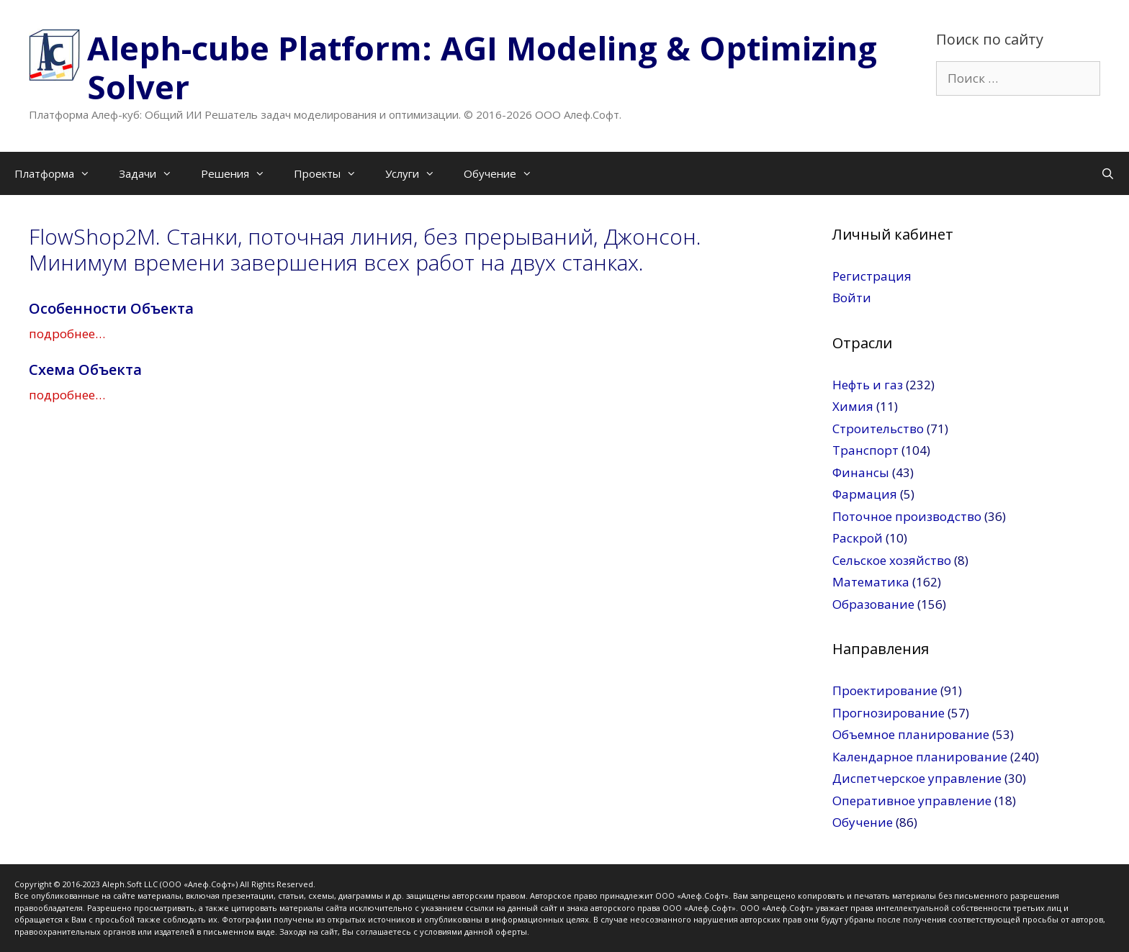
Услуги (417, 173)
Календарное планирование (919, 756)
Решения (240, 173)
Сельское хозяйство (891, 560)
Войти (851, 297)
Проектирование (884, 690)
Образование (873, 604)
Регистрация (872, 276)
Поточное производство (906, 516)
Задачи (152, 173)
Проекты (332, 173)
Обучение (505, 173)
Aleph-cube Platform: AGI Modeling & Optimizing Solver (482, 67)
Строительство (878, 428)
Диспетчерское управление (917, 778)
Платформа (59, 173)
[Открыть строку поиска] (1108, 173)
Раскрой (857, 538)
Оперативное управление (911, 800)
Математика (870, 582)
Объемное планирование (910, 734)
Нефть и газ (867, 384)
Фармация (864, 494)
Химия (852, 406)
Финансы (860, 472)
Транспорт (865, 450)
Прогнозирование (888, 712)
